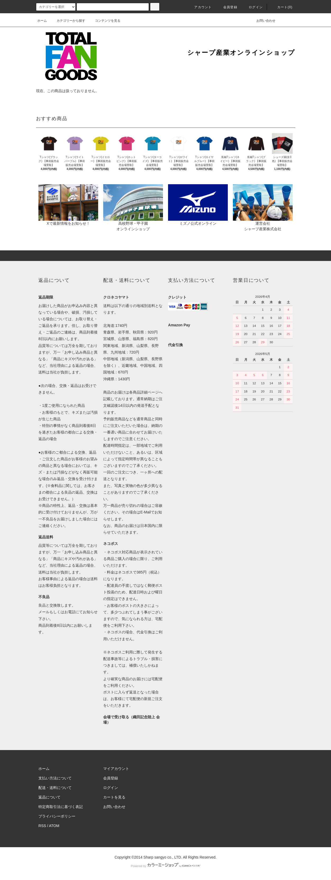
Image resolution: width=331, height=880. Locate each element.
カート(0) (282, 7)
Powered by (165, 866)
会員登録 (227, 7)
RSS (42, 826)
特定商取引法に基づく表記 (60, 807)
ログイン (252, 7)
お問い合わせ (262, 20)
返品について (49, 797)
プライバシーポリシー (56, 816)
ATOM (54, 826)
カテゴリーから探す (67, 20)
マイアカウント (116, 768)
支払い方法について (55, 778)
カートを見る (114, 797)
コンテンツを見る (104, 20)
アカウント (200, 7)
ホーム (42, 20)
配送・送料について (55, 788)
